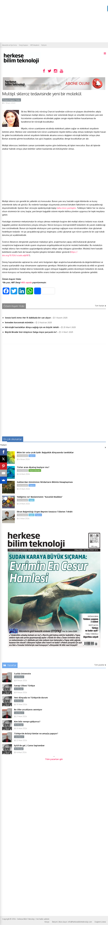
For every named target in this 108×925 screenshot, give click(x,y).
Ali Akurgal (19, 689)
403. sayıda (26, 282)
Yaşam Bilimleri (34, 471)
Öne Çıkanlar (22, 456)
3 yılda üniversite (22, 673)
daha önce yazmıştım (66, 208)
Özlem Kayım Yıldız (11, 100)
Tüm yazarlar (100, 665)
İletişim (44, 45)
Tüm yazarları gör (54, 759)
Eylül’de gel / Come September (29, 745)
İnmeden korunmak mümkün (19, 322)
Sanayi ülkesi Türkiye (24, 685)
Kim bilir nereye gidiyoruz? (27, 721)
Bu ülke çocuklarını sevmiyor (28, 709)
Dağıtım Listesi (100, 922)
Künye (47, 922)
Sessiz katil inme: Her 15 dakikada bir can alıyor (28, 317)
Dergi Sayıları (23, 45)
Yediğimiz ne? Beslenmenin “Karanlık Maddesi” (40, 497)
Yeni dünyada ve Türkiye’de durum (31, 697)
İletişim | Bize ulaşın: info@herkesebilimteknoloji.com (72, 922)
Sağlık (31, 500)
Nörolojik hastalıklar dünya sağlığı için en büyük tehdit (32, 327)
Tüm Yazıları (100, 306)
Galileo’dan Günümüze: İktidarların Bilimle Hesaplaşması (45, 482)
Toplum (32, 456)
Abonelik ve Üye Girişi (9, 45)
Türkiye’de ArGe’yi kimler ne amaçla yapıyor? (36, 733)
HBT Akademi (34, 45)
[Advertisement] (54, 21)
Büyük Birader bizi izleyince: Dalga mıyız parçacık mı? (31, 332)
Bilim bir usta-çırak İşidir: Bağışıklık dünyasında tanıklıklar (45, 452)
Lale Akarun (19, 677)
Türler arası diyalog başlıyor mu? (33, 467)
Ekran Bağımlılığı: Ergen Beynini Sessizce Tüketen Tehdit (45, 511)
